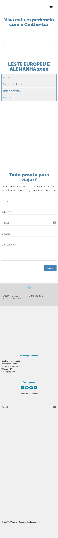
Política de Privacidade (29, 394)
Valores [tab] (7, 97)
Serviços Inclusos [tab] (12, 84)
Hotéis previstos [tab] (12, 91)
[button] (51, 7)
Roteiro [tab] (7, 77)
